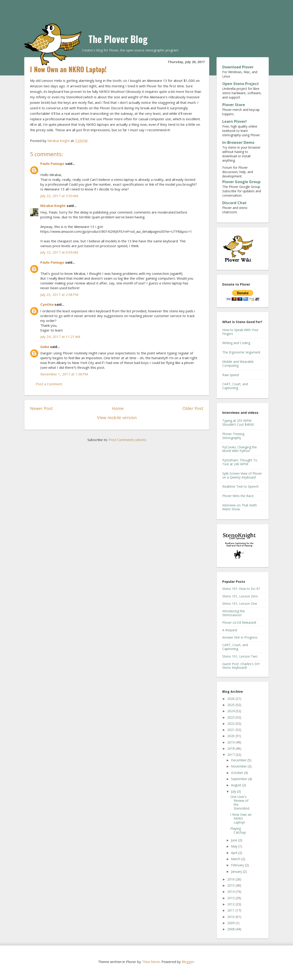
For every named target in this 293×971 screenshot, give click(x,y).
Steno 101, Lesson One (239, 603)
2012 (231, 904)
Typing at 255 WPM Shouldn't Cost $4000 (238, 422)
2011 (231, 910)
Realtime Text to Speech (240, 486)
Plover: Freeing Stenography (233, 436)
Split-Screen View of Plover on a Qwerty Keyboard (242, 475)
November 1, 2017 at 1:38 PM (64, 374)
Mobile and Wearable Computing (238, 363)
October (237, 772)
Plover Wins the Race (238, 496)
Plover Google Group (241, 181)
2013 (231, 898)
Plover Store (233, 104)
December (239, 760)
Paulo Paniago (52, 163)
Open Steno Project (240, 83)
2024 (231, 711)
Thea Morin (151, 961)
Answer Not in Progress (240, 637)
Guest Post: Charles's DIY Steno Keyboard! (241, 666)
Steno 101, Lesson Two (240, 656)
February (238, 865)
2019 (231, 742)
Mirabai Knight (53, 205)
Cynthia (47, 304)
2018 (231, 748)
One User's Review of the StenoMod (239, 802)
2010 (231, 917)
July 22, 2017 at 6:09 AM (59, 252)
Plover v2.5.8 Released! (239, 622)
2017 (231, 754)
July (234, 791)
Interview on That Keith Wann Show (239, 507)
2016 (231, 879)
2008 (231, 929)
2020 (231, 736)
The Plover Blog (118, 39)
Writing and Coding (236, 343)
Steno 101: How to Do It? (241, 588)
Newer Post (41, 408)
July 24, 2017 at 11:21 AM (60, 336)
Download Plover (238, 67)
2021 (231, 730)
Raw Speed (230, 375)
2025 (231, 705)
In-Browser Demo (238, 142)
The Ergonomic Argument (241, 352)
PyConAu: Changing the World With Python (239, 449)
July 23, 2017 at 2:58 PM (59, 294)
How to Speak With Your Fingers (240, 332)
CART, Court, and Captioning (235, 386)
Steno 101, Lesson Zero (240, 596)
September (239, 779)
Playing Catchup (238, 830)
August (236, 785)
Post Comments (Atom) (127, 439)
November (239, 766)
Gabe (44, 346)
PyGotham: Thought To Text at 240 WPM (239, 462)
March (236, 859)
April (234, 853)
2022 (231, 723)
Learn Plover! (234, 121)
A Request (229, 630)
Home (118, 408)
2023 (231, 717)
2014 (231, 891)
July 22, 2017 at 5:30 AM (59, 195)
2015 (231, 885)
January (237, 871)
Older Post (192, 408)
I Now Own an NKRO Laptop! (241, 818)
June (234, 840)
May (234, 846)
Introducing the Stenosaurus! (233, 613)
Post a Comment (49, 384)
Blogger (188, 961)
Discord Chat (234, 202)
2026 (231, 698)
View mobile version (117, 417)
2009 (231, 923)
